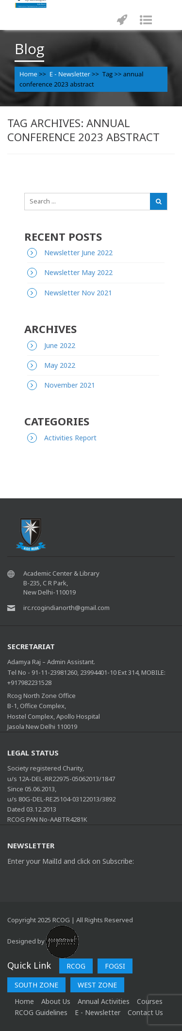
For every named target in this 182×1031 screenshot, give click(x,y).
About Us (55, 1001)
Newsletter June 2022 (78, 252)
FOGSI (115, 966)
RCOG (75, 966)
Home (28, 74)
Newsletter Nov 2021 (78, 292)
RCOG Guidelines (41, 1012)
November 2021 (69, 385)
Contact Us (145, 1012)
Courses (150, 1001)
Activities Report (70, 437)
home (24, 1001)
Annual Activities (104, 1001)
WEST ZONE (97, 984)
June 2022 (59, 345)
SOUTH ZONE (36, 984)
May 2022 (59, 365)
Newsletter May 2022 (78, 272)
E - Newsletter (70, 74)
